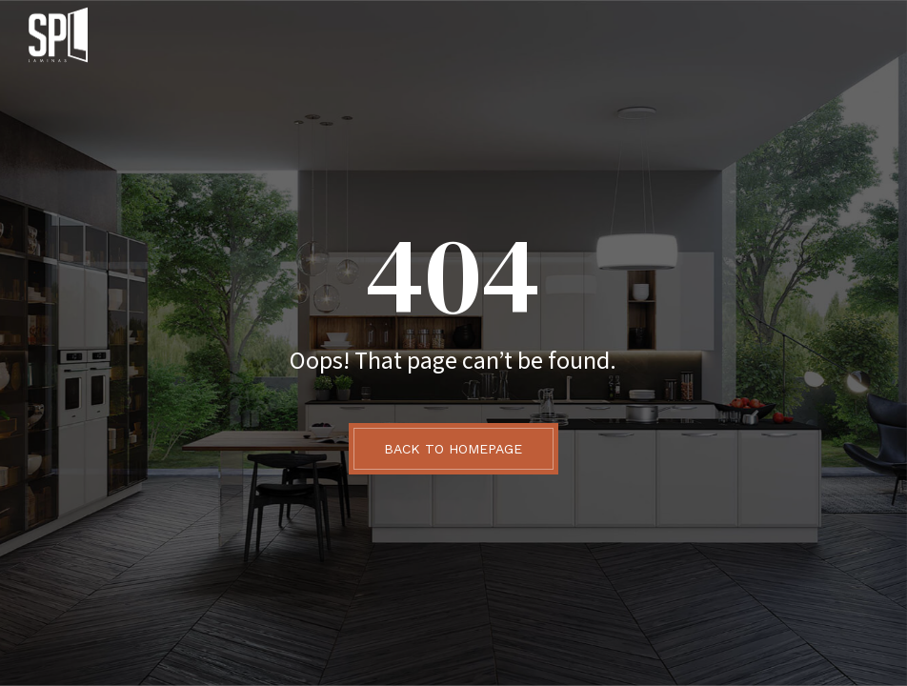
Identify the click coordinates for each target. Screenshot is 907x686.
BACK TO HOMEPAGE (453, 448)
